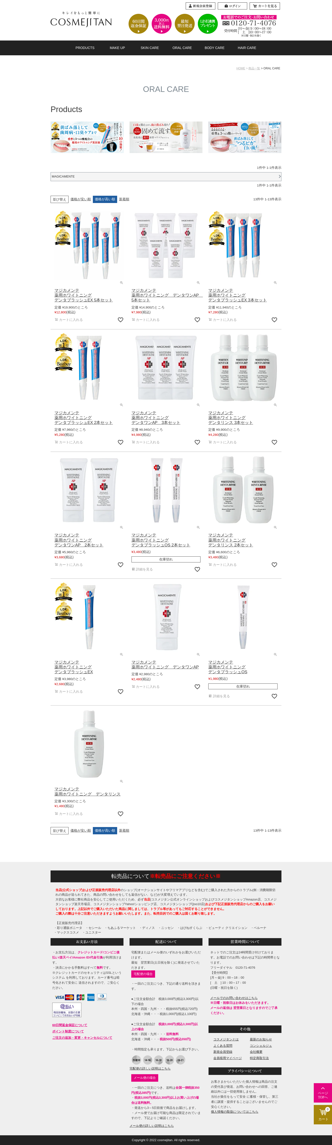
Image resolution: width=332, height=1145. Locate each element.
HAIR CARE (247, 48)
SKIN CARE (150, 48)
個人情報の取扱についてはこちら (234, 1111)
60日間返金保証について (69, 1025)
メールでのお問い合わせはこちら (234, 998)
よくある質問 (222, 1046)
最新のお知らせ (261, 1039)
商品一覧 (254, 68)
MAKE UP (117, 48)
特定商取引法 (259, 1058)
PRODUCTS (85, 48)
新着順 (124, 199)
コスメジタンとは (226, 1039)
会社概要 (256, 1052)
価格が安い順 (80, 199)
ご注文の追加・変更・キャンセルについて (82, 1037)
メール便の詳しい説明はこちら (152, 1126)
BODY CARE (215, 48)
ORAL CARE (182, 48)
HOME (240, 68)
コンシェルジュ (261, 1046)
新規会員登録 (222, 1052)
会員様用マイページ (227, 1058)
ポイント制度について (68, 1031)
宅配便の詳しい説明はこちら (150, 1068)
